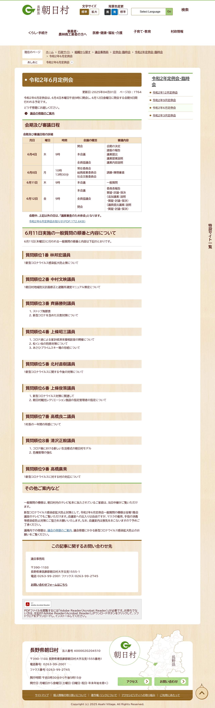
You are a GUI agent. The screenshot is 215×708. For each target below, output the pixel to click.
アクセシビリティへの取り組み (138, 695)
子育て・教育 (142, 31)
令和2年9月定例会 (164, 100)
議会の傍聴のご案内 (42, 113)
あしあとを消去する (71, 62)
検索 (185, 9)
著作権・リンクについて (104, 695)
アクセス (132, 681)
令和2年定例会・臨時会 (149, 52)
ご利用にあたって (170, 695)
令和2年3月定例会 (164, 115)
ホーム (49, 52)
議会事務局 (102, 52)
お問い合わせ (169, 681)
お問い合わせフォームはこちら (49, 584)
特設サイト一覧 (210, 236)
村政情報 (177, 31)
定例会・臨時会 (121, 52)
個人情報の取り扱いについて (69, 695)
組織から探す (82, 52)
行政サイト (64, 52)
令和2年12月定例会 (165, 92)
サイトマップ (42, 695)
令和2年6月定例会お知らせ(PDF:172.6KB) (57, 221)
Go (169, 11)
